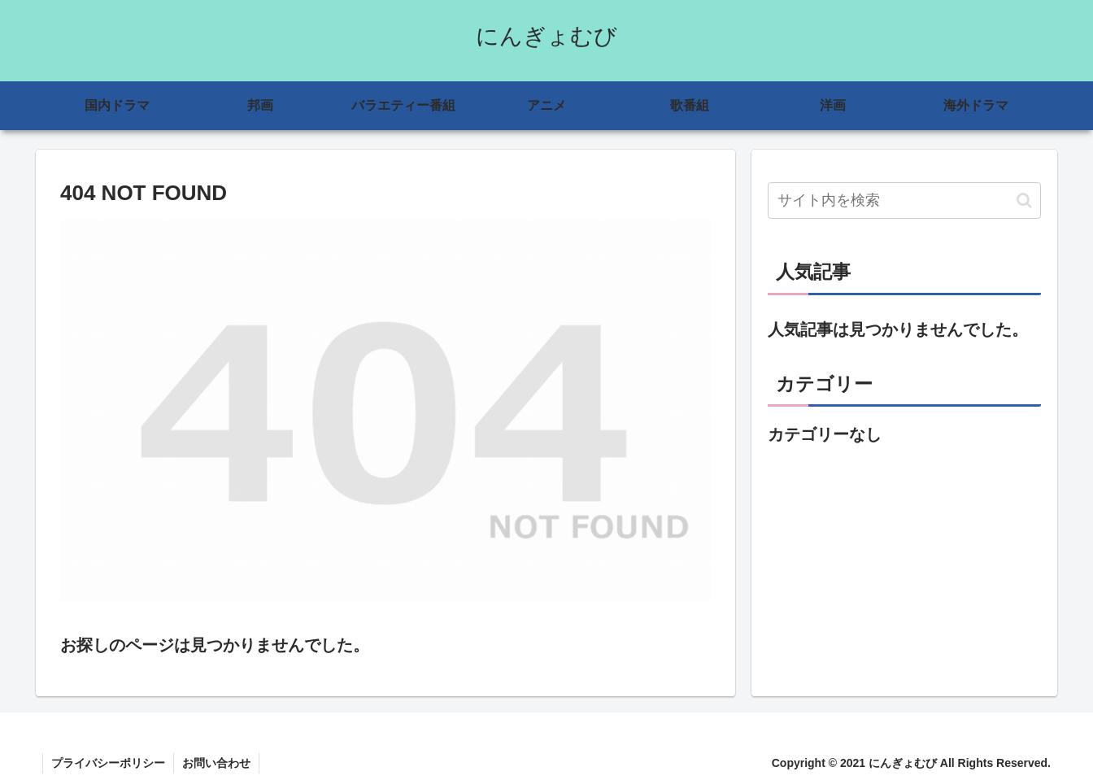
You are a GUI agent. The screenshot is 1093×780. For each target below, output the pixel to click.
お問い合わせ (216, 762)
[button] (1024, 200)
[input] (904, 200)
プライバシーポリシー (108, 762)
